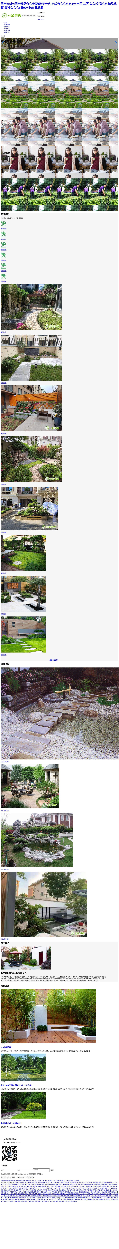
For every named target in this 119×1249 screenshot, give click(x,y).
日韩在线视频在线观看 (69, 1185)
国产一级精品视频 (10, 1196)
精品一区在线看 (102, 1192)
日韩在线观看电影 (48, 1196)
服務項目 (7, 26)
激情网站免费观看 (61, 1187)
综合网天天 (10, 1190)
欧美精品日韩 (89, 1189)
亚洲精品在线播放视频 (32, 1192)
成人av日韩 (86, 1196)
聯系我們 (7, 32)
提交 (53, 1170)
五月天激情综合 (48, 1190)
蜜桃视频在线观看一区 (54, 1185)
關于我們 (7, 24)
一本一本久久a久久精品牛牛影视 (101, 1196)
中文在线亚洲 (55, 1183)
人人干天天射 (53, 1192)
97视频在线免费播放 (59, 1194)
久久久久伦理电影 (10, 1187)
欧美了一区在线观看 (101, 1189)
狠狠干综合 (14, 1192)
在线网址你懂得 (36, 1196)
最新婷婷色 (109, 1190)
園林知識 (7, 30)
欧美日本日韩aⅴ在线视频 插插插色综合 (15, 1200)
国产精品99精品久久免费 (102, 1200)
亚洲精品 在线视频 (35, 1202)
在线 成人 (32, 1200)
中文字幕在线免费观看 (10, 1198)
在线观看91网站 (69, 1200)
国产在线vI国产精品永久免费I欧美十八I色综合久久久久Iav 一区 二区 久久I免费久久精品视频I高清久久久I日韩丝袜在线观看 (40, 1181)
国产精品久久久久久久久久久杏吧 (81, 1183)
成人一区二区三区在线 (82, 1192)
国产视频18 (45, 1202)
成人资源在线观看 (18, 1183)
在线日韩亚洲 (79, 1187)
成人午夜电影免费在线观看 (69, 1198)
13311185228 (8, 1141)
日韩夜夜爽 (96, 1183)
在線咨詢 (40, 19)
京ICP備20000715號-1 (36, 1174)
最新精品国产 (18, 1190)
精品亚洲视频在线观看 (34, 1198)
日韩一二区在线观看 (9, 1189)
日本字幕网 (27, 1196)
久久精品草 (59, 1200)
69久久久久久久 (49, 1200)
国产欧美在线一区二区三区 (38, 1189)
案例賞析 (7, 28)
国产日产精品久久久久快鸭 (101, 1198)
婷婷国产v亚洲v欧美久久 (66, 1192)
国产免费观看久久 (44, 1183)
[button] (116, 43)
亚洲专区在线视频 (76, 1196)
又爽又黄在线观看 (23, 1189)
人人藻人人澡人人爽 (87, 1194)
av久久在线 (70, 1187)
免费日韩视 (55, 1198)
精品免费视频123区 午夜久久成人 (27, 1194)
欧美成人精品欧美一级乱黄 (103, 1194)
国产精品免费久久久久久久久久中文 (20, 1185)
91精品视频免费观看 (39, 1185)
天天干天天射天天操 (90, 1190)
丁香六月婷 (28, 1190)
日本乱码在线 (64, 1183)
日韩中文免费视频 (100, 1187)
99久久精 (21, 1192)
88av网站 (19, 1196)
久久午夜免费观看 (107, 1183)
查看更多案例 (54, 660)
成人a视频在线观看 (31, 1183)
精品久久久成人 (37, 1190)
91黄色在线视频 (63, 1189)
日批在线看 (44, 1192)
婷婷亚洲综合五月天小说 (46, 1187)
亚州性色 (94, 1192)
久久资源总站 (73, 1189)
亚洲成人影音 (52, 1189)
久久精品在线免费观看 (57, 1202)
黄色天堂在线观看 (81, 1200)
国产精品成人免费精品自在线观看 (17, 1202)
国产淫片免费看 (32, 1187)
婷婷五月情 (101, 1190)
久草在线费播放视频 (73, 1194)
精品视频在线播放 (102, 1185)
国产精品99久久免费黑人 (75, 1190)
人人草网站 (40, 1200)
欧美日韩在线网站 (60, 1190)
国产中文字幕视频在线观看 (86, 1185)
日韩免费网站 (89, 1187)
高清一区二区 (21, 1187)
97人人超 (81, 1189)
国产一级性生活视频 (45, 1194)
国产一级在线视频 (71, 1202)
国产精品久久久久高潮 (62, 1196)
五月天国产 (22, 1198)
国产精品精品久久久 (85, 1198)
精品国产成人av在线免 (8, 1194)
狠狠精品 (90, 1200)
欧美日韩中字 (46, 1198)
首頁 (5, 23)
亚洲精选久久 (112, 1192)
